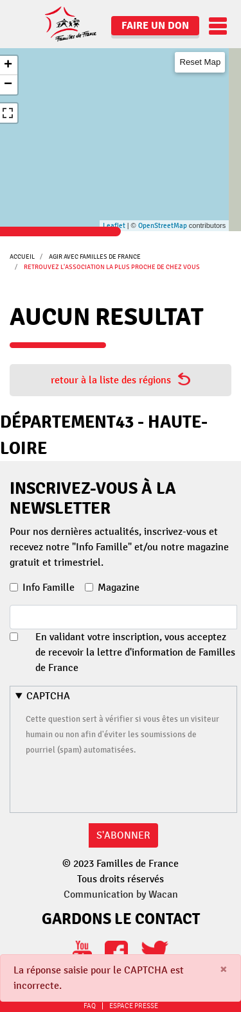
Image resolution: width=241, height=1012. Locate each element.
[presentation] (123, 782)
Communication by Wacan (121, 894)
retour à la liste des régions (120, 379)
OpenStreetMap (162, 226)
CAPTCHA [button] (48, 696)
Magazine (118, 587)
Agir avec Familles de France (95, 256)
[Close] (223, 969)
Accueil (22, 256)
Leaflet (114, 226)
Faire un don (155, 25)
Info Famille (48, 587)
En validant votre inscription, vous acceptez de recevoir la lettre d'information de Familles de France (135, 652)
